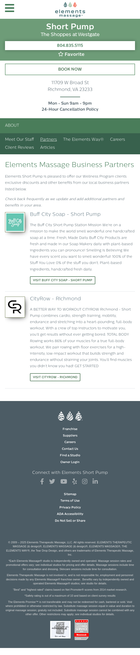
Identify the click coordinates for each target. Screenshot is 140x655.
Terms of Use (70, 500)
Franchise (70, 429)
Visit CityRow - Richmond (55, 377)
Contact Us (70, 449)
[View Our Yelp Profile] (74, 481)
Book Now (70, 70)
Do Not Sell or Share (70, 520)
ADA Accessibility (70, 514)
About (12, 126)
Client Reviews (19, 148)
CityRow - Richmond (55, 299)
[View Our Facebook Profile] (42, 481)
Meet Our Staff (19, 140)
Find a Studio (70, 455)
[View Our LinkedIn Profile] (95, 481)
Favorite (71, 54)
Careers (117, 140)
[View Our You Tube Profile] (63, 481)
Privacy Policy (70, 507)
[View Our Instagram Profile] (84, 481)
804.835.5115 (70, 46)
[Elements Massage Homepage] (70, 9)
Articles (47, 148)
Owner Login (70, 462)
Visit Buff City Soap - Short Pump (62, 280)
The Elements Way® (83, 140)
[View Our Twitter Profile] (52, 481)
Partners (48, 140)
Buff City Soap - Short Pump (65, 214)
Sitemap (70, 494)
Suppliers (70, 435)
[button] (9, 9)
